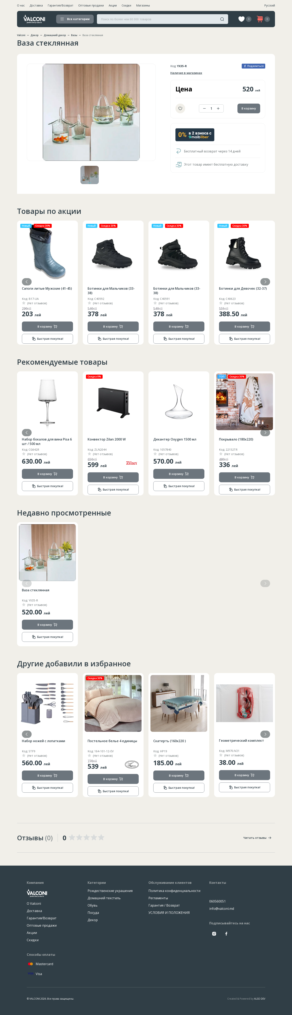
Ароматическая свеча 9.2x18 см (45, 441)
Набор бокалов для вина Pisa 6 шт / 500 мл (112, 441)
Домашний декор (55, 35)
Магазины (143, 5)
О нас (21, 5)
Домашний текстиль (104, 898)
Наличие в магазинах (186, 73)
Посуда (93, 912)
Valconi (21, 35)
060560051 (217, 901)
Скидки (126, 5)
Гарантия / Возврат (164, 905)
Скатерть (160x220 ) (235, 741)
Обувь (93, 905)
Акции (113, 5)
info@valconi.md (221, 908)
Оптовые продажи (91, 5)
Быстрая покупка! (47, 339)
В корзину (249, 108)
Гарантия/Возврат (60, 5)
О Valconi (34, 903)
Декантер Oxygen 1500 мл (240, 439)
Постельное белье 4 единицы (178, 741)
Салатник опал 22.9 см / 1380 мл (45, 743)
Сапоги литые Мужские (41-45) (47, 288)
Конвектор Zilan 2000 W (172, 439)
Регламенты (158, 898)
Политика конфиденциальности (174, 891)
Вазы (74, 35)
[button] (265, 281)
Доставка (36, 5)
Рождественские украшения (110, 891)
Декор (35, 35)
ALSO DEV (259, 998)
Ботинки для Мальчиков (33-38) (176, 290)
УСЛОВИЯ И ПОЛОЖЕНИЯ (169, 912)
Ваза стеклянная (35, 590)
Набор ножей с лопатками (109, 741)
